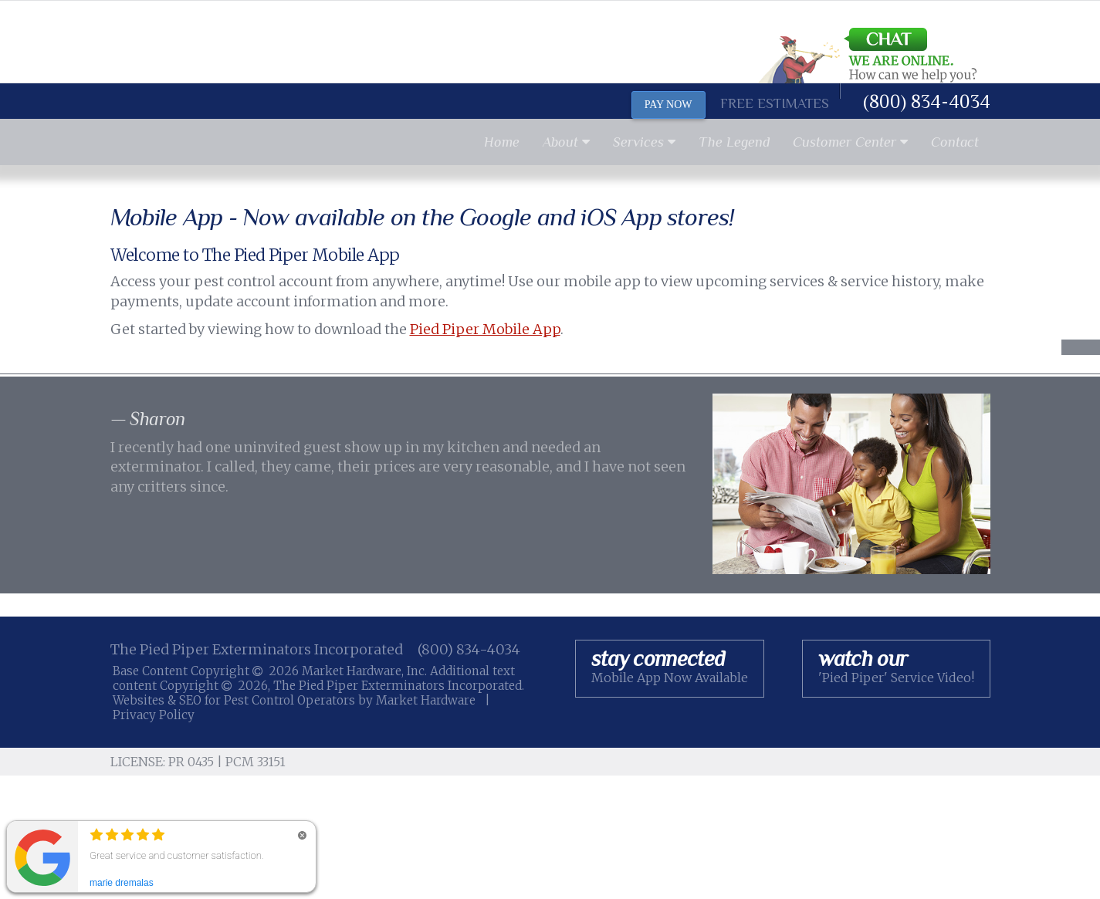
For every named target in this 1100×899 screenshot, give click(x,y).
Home (502, 142)
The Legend (734, 142)
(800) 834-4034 (926, 101)
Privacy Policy (154, 715)
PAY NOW (668, 104)
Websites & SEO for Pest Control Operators (235, 700)
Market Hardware (426, 700)
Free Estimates (774, 103)
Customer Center (850, 142)
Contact (955, 142)
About (566, 142)
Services (644, 142)
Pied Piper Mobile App (485, 329)
